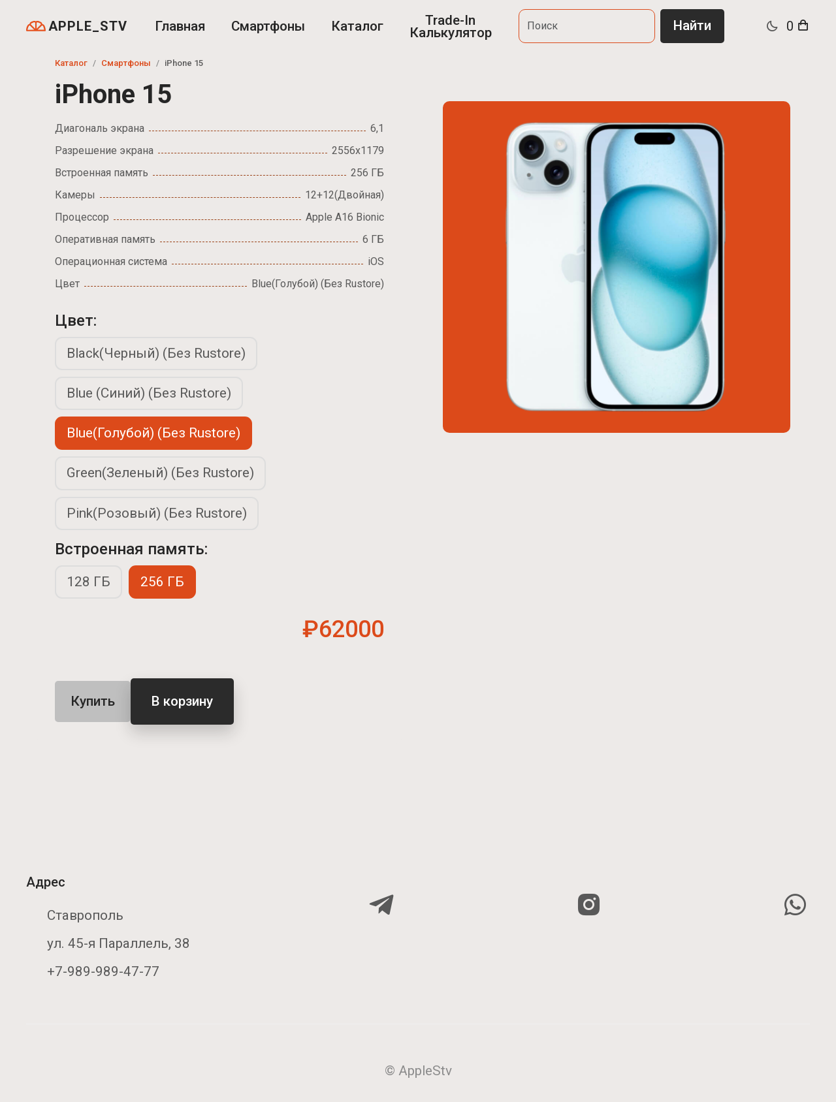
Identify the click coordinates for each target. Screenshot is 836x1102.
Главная (180, 26)
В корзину (182, 701)
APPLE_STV (76, 26)
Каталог (357, 26)
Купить (93, 701)
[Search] (587, 25)
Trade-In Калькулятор (451, 26)
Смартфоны (268, 26)
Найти (692, 25)
